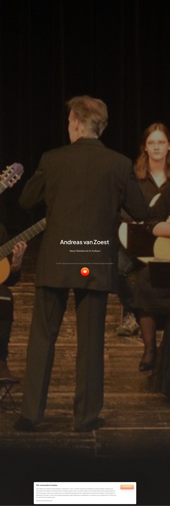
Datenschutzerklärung (44, 500)
